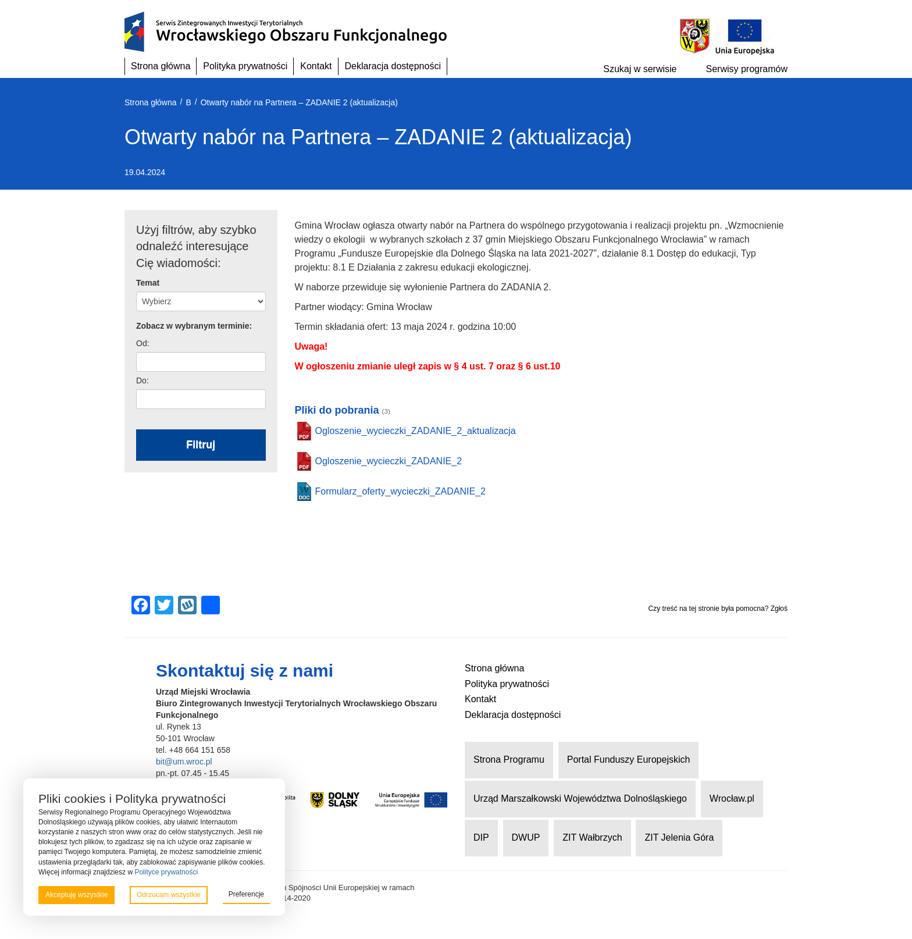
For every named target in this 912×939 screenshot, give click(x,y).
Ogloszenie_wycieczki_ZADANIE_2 (388, 461)
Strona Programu (508, 759)
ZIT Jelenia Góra (679, 837)
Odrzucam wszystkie (169, 895)
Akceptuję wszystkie (76, 895)
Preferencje (246, 894)
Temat (147, 282)
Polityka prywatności (245, 66)
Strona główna (160, 66)
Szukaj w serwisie (639, 69)
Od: (142, 343)
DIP (481, 837)
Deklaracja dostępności (393, 66)
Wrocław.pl (732, 798)
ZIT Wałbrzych (592, 837)
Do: (142, 380)
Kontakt (316, 66)
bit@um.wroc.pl (184, 761)
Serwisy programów (747, 69)
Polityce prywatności (166, 872)
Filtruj (200, 444)
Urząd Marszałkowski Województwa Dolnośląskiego (580, 798)
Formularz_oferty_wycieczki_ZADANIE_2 (400, 491)
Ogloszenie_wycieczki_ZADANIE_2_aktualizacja (415, 431)
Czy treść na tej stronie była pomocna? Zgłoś (718, 608)
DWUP (526, 837)
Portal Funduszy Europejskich (628, 759)
